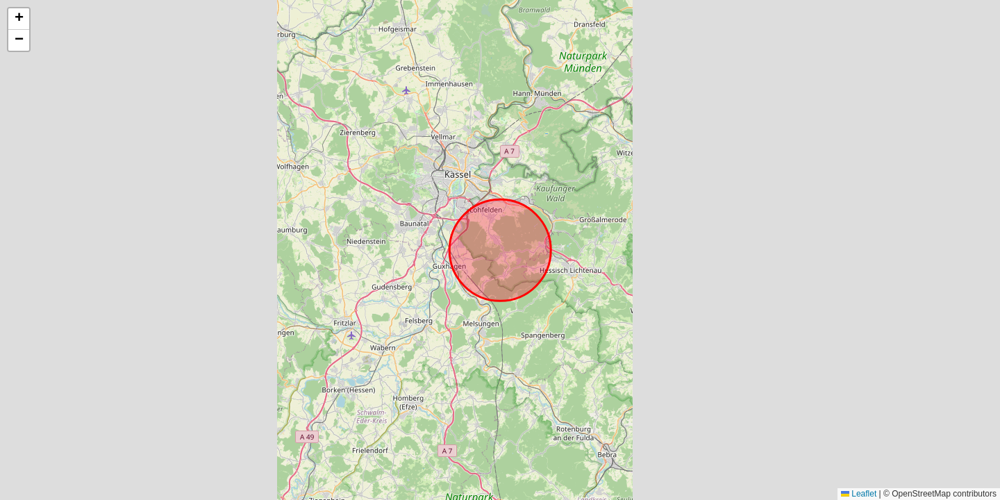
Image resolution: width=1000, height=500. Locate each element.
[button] (18, 19)
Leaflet (858, 494)
